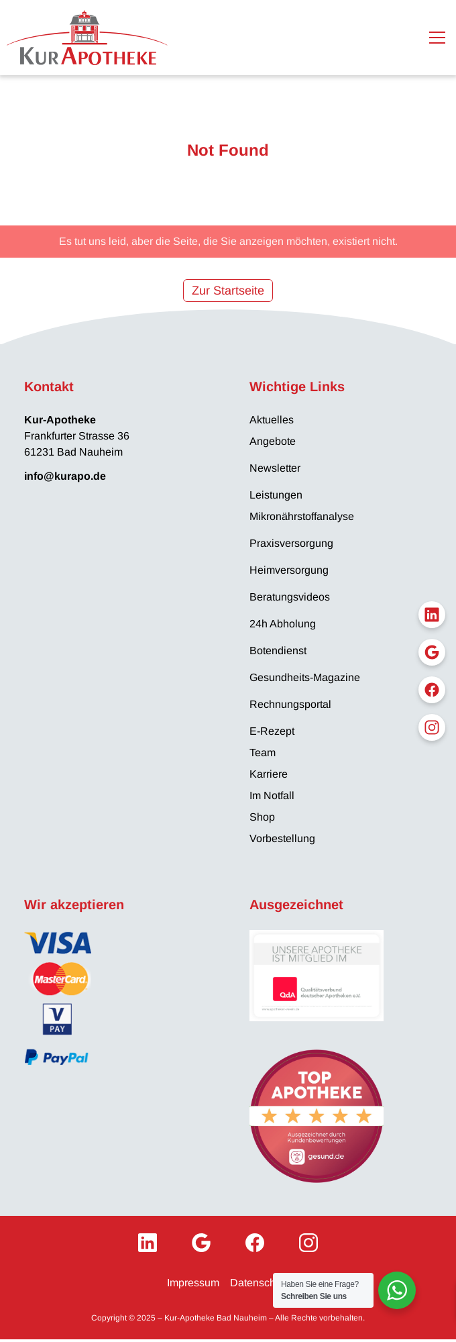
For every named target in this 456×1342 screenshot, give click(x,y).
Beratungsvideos (289, 597)
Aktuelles (271, 419)
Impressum (193, 1282)
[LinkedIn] (147, 1242)
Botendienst (277, 650)
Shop (262, 817)
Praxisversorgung (291, 543)
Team (262, 752)
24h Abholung (282, 623)
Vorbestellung (282, 838)
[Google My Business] (201, 1242)
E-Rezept (271, 731)
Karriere (268, 774)
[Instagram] (308, 1242)
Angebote (272, 441)
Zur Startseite (228, 290)
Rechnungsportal (290, 704)
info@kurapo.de (65, 476)
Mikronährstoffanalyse (301, 516)
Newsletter (274, 468)
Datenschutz (260, 1282)
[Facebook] (255, 1242)
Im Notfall (271, 795)
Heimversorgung (289, 570)
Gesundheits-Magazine (304, 677)
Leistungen (275, 495)
